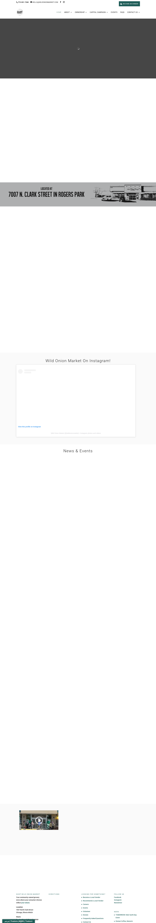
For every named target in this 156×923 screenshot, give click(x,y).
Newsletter (118, 903)
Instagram (117, 900)
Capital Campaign (98, 12)
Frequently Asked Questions (93, 919)
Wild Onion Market (57, 433)
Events (114, 12)
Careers (86, 904)
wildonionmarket (72, 433)
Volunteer (86, 912)
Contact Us (132, 12)
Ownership (80, 12)
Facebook (117, 897)
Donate (85, 915)
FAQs (122, 12)
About (67, 12)
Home (58, 12)
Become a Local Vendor (91, 897)
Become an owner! (130, 4)
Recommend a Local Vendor (93, 901)
